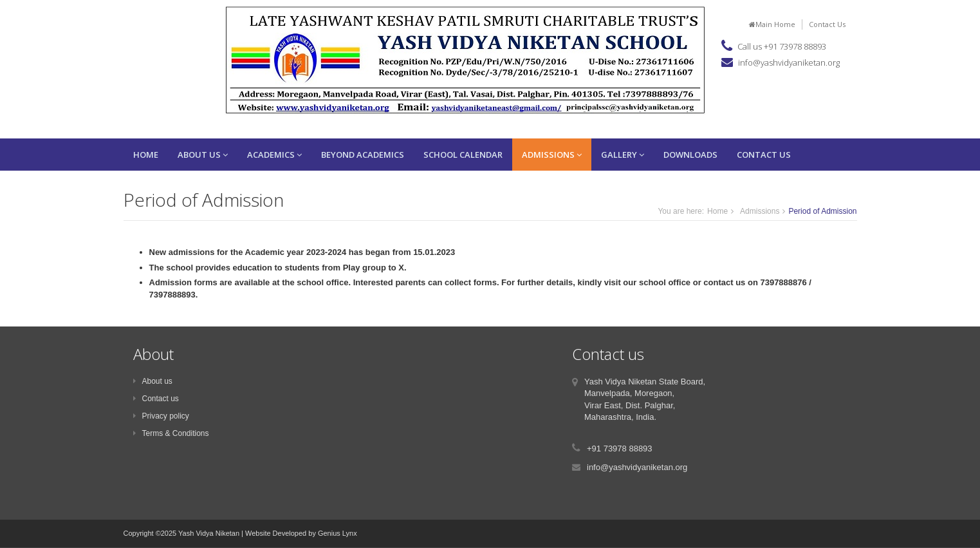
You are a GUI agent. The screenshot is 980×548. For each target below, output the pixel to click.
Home (145, 154)
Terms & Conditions (171, 433)
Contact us (156, 398)
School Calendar (463, 154)
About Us (203, 154)
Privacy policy (161, 415)
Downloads (690, 154)
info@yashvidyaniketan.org (789, 62)
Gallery (622, 154)
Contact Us (827, 24)
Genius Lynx (337, 533)
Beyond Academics (362, 154)
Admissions (552, 154)
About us (152, 381)
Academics (274, 154)
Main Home (772, 24)
